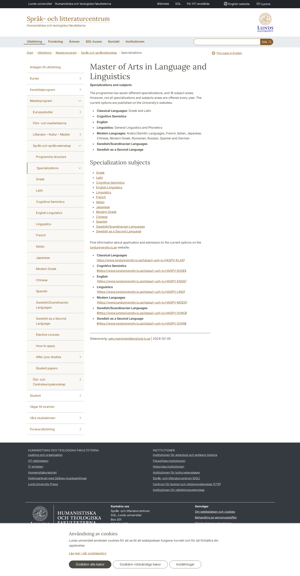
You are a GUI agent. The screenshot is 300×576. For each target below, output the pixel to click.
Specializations (59, 168)
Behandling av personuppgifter (216, 517)
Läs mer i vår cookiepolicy (87, 553)
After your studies (58, 357)
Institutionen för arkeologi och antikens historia (185, 455)
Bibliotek (163, 4)
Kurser (55, 78)
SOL (178, 4)
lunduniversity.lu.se (103, 247)
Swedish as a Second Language (51, 321)
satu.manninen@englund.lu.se (129, 338)
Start (30, 52)
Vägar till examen (42, 407)
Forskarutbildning (55, 429)
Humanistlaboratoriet (42, 472)
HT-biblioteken (38, 461)
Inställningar (185, 564)
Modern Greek (46, 269)
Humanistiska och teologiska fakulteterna (83, 4)
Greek (40, 179)
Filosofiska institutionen (169, 461)
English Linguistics (49, 213)
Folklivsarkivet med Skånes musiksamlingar (57, 478)
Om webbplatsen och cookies (215, 511)
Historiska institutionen (168, 466)
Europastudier (57, 112)
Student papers (47, 368)
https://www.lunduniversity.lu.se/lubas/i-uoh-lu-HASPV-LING (141, 292)
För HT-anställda (198, 4)
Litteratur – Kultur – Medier (57, 134)
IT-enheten (35, 466)
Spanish (41, 291)
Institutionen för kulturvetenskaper (176, 472)
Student (55, 395)
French (41, 235)
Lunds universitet (40, 4)
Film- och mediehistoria (49, 123)
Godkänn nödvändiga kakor (140, 564)
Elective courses (47, 334)
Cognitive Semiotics (50, 202)
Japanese (43, 258)
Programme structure (51, 157)
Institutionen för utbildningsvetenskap (179, 490)
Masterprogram (66, 52)
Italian (40, 246)
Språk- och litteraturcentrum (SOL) (176, 478)
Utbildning (44, 52)
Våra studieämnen (55, 418)
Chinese (41, 280)
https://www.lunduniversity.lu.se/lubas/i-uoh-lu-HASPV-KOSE (141, 271)
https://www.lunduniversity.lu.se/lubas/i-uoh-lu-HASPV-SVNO (142, 313)
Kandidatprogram (55, 89)
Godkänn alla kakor (90, 564)
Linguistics (43, 224)
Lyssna (263, 4)
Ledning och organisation (45, 455)
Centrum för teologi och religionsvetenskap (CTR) (187, 484)
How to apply (45, 346)
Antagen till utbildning (45, 67)
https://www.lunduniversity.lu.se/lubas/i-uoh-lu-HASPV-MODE (142, 302)
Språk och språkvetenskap (99, 52)
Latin (39, 190)
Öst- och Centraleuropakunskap (57, 381)
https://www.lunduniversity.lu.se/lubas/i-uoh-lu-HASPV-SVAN (141, 323)
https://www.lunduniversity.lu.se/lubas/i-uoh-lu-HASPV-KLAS (140, 260)
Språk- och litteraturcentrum (68, 19)
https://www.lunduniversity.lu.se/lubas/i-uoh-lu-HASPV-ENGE (141, 281)
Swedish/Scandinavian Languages (52, 305)
